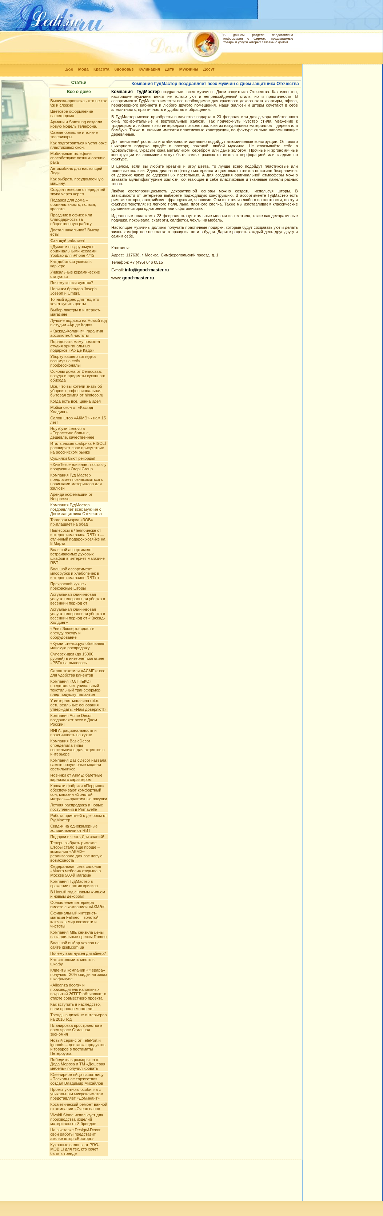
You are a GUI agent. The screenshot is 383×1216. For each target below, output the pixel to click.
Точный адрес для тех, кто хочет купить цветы (74, 301)
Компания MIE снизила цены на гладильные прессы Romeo (78, 934)
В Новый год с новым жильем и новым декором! (77, 894)
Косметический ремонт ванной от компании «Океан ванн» (78, 1106)
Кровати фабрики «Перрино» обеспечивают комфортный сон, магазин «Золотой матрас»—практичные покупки (78, 792)
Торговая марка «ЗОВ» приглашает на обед (71, 522)
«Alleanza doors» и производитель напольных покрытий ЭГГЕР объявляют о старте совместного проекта (78, 991)
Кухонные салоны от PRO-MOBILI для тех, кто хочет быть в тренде (74, 1149)
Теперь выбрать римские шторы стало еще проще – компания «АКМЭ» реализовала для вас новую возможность (76, 851)
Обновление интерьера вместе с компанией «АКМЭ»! (77, 904)
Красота (101, 69)
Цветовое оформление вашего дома (71, 113)
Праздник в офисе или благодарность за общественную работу (71, 219)
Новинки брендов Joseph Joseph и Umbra (73, 291)
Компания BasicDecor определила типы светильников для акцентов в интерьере (77, 747)
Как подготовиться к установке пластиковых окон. (78, 145)
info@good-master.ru (147, 269)
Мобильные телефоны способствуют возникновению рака (77, 157)
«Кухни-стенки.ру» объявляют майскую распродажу (78, 645)
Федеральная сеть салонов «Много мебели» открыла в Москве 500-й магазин (75, 870)
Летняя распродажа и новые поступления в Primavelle (76, 807)
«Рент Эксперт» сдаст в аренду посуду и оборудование (72, 632)
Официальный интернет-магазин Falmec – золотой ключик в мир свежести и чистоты (74, 919)
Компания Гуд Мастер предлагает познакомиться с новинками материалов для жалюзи (76, 481)
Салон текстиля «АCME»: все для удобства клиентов (77, 673)
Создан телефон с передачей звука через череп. (77, 191)
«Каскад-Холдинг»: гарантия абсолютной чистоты (76, 333)
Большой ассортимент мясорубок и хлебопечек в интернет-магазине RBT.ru (74, 573)
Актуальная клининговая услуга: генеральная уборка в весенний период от (77, 598)
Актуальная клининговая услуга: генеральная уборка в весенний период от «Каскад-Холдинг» (77, 616)
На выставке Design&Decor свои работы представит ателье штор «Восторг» (75, 1134)
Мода (83, 69)
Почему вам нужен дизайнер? (78, 953)
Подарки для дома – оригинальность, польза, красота (73, 204)
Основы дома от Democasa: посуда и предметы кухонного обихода (77, 375)
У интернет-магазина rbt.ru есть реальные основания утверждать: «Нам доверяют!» (78, 704)
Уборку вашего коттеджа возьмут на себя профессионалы (73, 360)
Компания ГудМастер (135, 91)
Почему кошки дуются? (71, 282)
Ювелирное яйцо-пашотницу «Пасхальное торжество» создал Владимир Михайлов (77, 1078)
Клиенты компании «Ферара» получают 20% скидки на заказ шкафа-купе (78, 974)
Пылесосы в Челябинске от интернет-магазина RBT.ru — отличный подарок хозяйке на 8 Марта (77, 537)
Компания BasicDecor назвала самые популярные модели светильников (78, 764)
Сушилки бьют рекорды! (72, 458)
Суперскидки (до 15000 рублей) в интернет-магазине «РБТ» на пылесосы (77, 658)
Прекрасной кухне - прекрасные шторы (68, 586)
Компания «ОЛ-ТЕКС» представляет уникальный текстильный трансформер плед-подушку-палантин (75, 688)
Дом (69, 69)
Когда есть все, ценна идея (75, 401)
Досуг (208, 69)
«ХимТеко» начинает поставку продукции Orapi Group (78, 466)
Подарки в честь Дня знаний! (77, 836)
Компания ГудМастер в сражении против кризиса (74, 883)
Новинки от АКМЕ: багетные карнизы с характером (76, 777)
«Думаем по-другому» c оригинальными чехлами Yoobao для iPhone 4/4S (73, 251)
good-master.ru (138, 277)
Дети (169, 69)
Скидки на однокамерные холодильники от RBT (73, 828)
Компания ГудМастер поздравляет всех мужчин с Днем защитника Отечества (76, 509)
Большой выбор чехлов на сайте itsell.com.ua (75, 945)
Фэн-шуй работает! (67, 240)
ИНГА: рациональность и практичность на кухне (73, 732)
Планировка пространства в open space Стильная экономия (76, 1029)
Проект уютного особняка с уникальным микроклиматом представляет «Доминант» (76, 1093)
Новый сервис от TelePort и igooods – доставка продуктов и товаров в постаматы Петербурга (77, 1047)
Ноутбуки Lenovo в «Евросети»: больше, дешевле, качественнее (72, 432)
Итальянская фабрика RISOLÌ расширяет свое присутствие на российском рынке (78, 447)
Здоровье (124, 69)
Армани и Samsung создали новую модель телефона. (76, 124)
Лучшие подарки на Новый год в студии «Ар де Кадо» (78, 322)
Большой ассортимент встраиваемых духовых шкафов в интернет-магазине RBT (77, 556)
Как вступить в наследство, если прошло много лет (75, 1006)
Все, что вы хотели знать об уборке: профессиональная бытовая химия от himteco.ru (76, 390)
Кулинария (149, 69)
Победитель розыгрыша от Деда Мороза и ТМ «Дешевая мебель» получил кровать (77, 1064)
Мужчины (188, 69)
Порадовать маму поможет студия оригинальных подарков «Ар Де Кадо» (75, 345)
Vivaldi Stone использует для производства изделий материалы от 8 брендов (76, 1119)
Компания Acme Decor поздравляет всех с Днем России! (73, 719)
